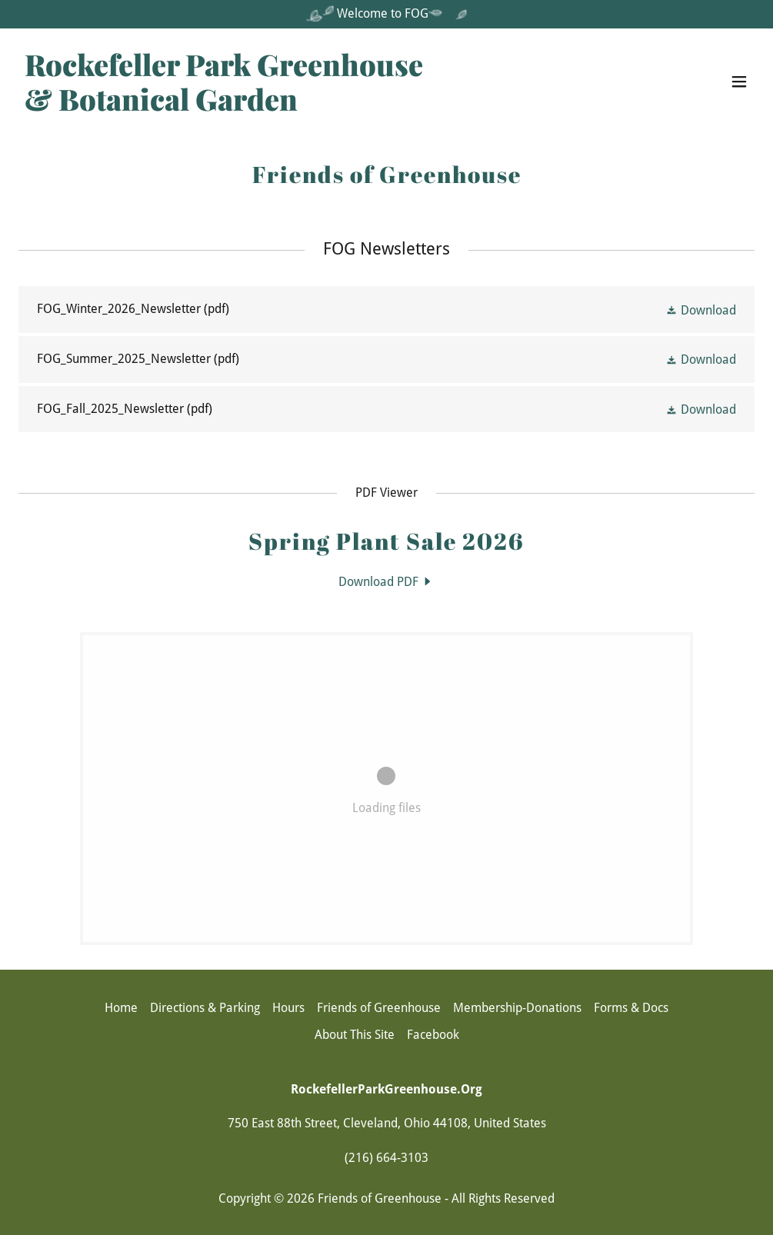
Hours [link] (288, 1007)
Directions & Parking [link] (205, 1007)
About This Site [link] (355, 1034)
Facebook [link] (433, 1034)
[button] (739, 81)
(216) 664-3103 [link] (386, 1157)
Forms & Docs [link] (631, 1007)
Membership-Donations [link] (517, 1007)
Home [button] (121, 1007)
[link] (224, 106)
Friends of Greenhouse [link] (379, 1007)
